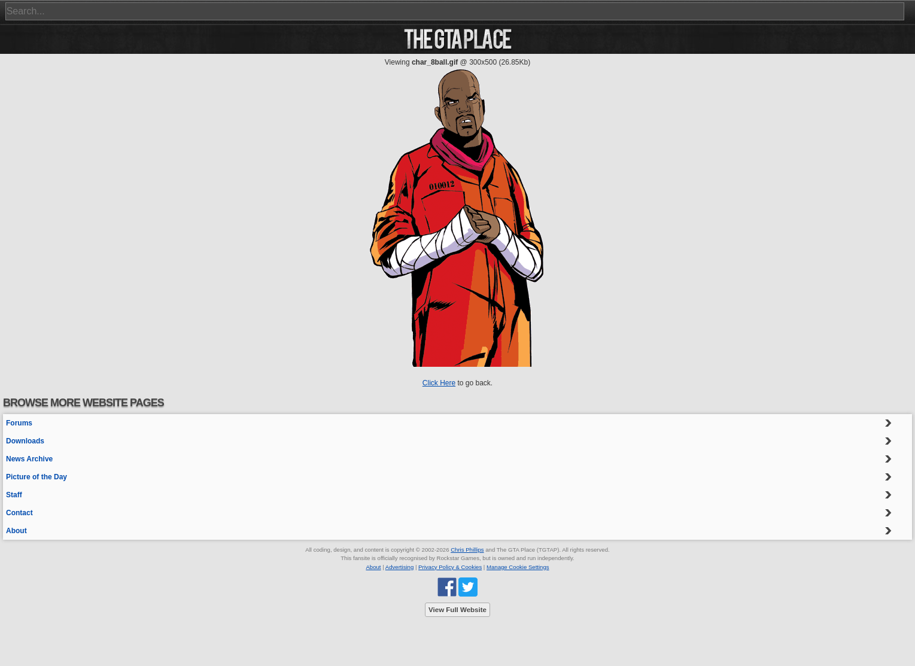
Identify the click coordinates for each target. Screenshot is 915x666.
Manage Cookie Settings (518, 567)
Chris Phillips (467, 549)
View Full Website (457, 609)
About (16, 531)
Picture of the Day (36, 477)
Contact (19, 513)
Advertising (399, 567)
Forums (19, 423)
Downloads (25, 441)
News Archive (29, 459)
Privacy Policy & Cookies (450, 567)
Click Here (438, 383)
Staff (14, 495)
